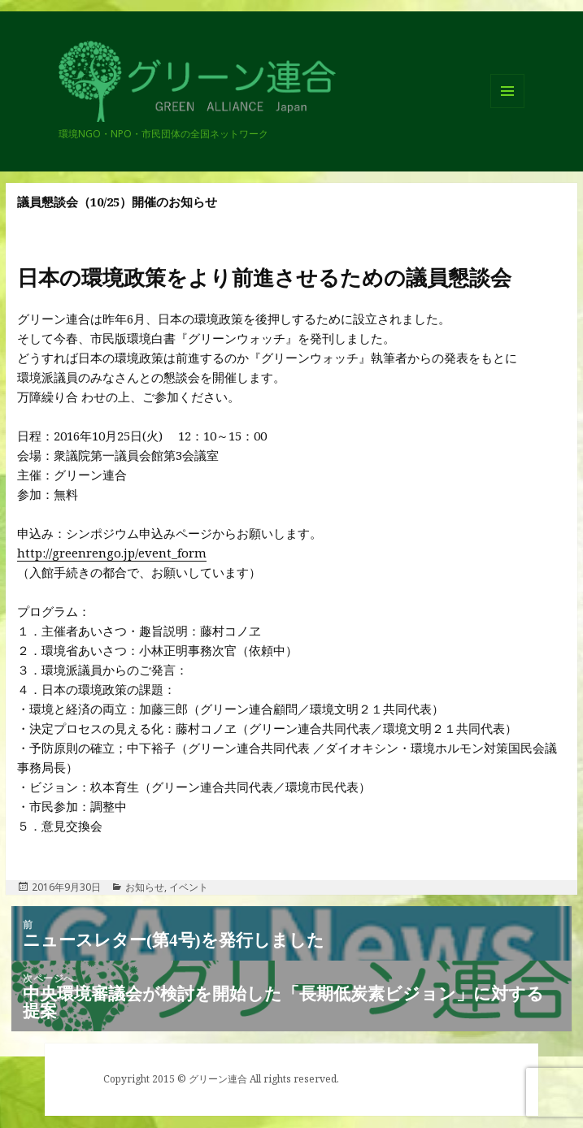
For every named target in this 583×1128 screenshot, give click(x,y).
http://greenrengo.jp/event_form (112, 552)
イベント (188, 887)
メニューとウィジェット (507, 107)
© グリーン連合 (212, 1079)
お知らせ (144, 887)
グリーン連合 (113, 120)
